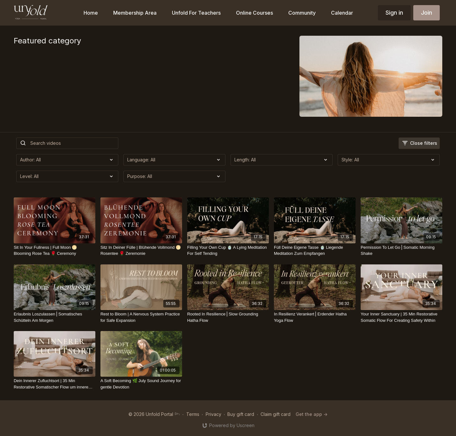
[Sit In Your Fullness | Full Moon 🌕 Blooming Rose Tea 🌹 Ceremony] (54, 250)
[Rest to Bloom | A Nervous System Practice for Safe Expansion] (141, 317)
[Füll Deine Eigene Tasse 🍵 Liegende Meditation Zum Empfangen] (315, 250)
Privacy (213, 414)
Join (426, 12)
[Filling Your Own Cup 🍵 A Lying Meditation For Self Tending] (228, 250)
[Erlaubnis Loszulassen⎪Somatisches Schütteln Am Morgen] (54, 317)
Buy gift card (240, 414)
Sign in (394, 12)
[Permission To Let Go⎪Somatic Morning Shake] (401, 250)
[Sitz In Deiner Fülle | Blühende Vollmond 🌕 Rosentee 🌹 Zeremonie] (141, 250)
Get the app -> (311, 414)
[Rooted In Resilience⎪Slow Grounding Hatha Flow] (228, 317)
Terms (192, 414)
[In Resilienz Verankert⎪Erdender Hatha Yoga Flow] (315, 317)
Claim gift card (276, 414)
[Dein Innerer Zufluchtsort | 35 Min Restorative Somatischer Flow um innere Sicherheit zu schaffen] (54, 384)
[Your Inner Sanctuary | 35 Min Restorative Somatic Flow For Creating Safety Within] (401, 317)
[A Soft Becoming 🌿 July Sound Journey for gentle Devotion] (141, 384)
